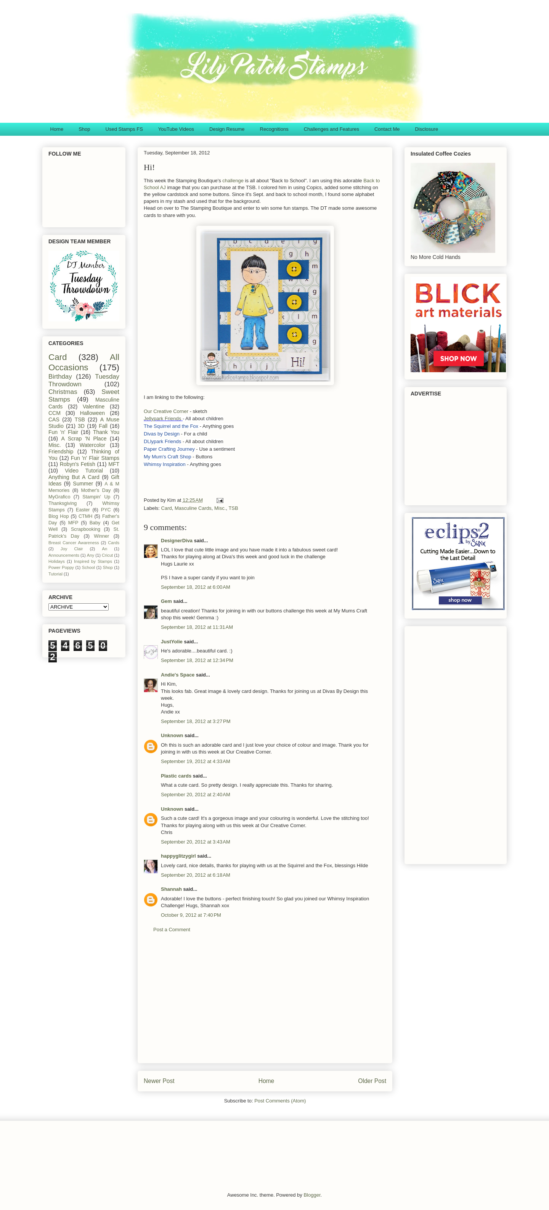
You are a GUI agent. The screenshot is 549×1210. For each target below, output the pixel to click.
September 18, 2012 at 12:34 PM (197, 660)
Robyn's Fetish (77, 464)
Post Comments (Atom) (280, 1101)
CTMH (85, 516)
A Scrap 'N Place (84, 438)
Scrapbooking (85, 529)
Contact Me (387, 129)
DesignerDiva (177, 540)
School (88, 567)
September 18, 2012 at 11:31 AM (197, 627)
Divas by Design (162, 434)
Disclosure (426, 129)
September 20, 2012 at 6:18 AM (195, 875)
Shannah (171, 889)
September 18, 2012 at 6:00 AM (195, 587)
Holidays (56, 561)
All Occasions (83, 362)
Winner (101, 536)
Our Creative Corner (166, 411)
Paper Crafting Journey (169, 449)
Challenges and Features (331, 129)
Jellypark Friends (162, 418)
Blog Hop (58, 516)
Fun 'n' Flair (63, 432)
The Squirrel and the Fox (171, 426)
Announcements (63, 555)
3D (81, 426)
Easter (83, 510)
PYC (106, 510)
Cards (113, 542)
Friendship (60, 451)
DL (147, 441)
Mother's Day (96, 490)
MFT (113, 464)
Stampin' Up (96, 497)
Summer (83, 483)
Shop (84, 129)
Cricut (107, 555)
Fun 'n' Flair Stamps (95, 458)
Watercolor (92, 445)
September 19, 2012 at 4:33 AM (195, 761)
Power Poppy (61, 567)
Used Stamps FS (124, 129)
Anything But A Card (74, 477)
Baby (95, 522)
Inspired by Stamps (93, 561)
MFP (73, 522)
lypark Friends (165, 441)
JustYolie (172, 641)
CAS (53, 419)
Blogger (311, 1195)
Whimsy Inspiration (165, 464)
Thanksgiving (62, 503)
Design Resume (227, 129)
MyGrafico (59, 497)
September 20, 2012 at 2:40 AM (195, 794)
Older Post (372, 1081)
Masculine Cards (193, 508)
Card (166, 508)
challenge (233, 180)
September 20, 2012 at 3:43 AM (195, 842)
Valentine (93, 406)
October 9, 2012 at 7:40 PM (191, 915)
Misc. (220, 508)
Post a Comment (171, 929)
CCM (54, 413)
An (104, 548)
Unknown (172, 735)
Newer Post (159, 1081)
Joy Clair (72, 548)
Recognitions (274, 129)
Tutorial (55, 574)
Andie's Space (177, 675)
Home (57, 129)
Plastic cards (176, 776)
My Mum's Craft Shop (167, 457)
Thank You (106, 432)
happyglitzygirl (178, 856)
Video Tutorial (84, 471)
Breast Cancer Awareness (73, 542)
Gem (166, 601)
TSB (233, 508)
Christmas (62, 391)
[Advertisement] (265, 1003)
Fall (103, 426)
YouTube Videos (176, 129)
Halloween (92, 413)
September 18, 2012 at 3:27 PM (195, 721)
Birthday (60, 376)
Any (90, 555)
